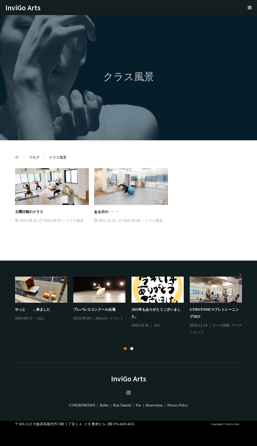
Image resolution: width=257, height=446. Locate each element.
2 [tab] (131, 348)
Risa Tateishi (122, 405)
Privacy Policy (177, 405)
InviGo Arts (26, 7)
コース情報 (221, 325)
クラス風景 (75, 220)
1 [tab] (125, 348)
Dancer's (102, 318)
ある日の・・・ (106, 212)
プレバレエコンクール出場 (94, 309)
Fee (138, 405)
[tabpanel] (131, 306)
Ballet (104, 405)
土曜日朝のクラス (29, 212)
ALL (40, 318)
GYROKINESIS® (82, 405)
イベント (116, 318)
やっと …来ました (32, 309)
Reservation (154, 405)
